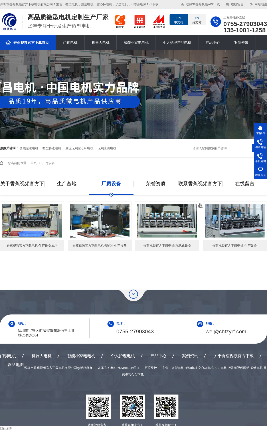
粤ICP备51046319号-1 (124, 368)
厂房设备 (48, 163)
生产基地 (67, 183)
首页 (34, 163)
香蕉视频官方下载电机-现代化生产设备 (100, 245)
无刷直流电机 (107, 148)
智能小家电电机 (136, 42)
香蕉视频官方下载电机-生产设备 (234, 245)
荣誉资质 (156, 183)
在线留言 (237, 4)
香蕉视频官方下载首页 (27, 42)
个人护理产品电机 (177, 42)
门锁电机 (70, 42)
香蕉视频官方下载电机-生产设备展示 (32, 245)
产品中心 (213, 42)
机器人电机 (100, 42)
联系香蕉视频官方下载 (200, 188)
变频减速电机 (29, 148)
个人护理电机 (123, 356)
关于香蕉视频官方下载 (22, 188)
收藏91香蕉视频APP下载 (203, 4)
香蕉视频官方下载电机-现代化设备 (167, 245)
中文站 (179, 20)
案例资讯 (241, 42)
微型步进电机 (51, 148)
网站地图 (261, 4)
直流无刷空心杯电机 (79, 148)
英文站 (197, 20)
